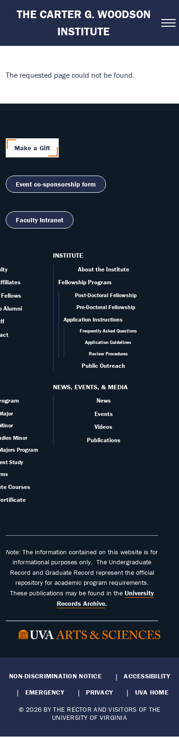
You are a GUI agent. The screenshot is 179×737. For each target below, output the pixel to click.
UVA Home (151, 692)
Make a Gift (32, 148)
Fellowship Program (85, 282)
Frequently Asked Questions (108, 331)
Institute (68, 255)
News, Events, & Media (90, 387)
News (103, 400)
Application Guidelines (108, 342)
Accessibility (147, 676)
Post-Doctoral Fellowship (106, 295)
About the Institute (103, 269)
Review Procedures (108, 354)
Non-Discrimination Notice (55, 676)
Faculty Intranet (39, 220)
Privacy (99, 692)
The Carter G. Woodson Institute (84, 22)
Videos (103, 427)
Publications (103, 440)
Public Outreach (103, 366)
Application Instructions (93, 319)
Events (104, 414)
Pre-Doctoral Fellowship (105, 307)
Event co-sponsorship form (56, 184)
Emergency (44, 692)
